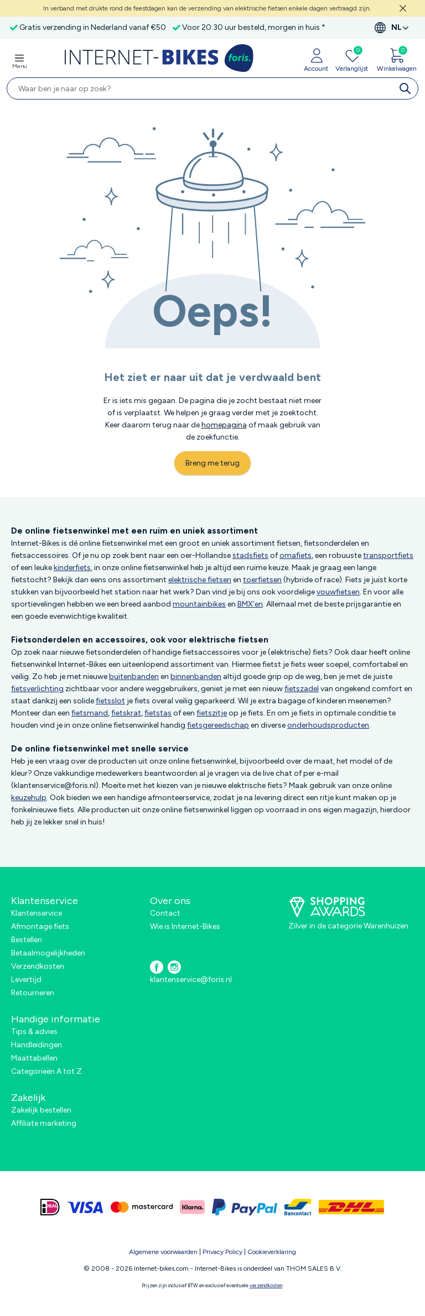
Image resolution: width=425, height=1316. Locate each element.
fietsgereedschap (218, 725)
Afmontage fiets (40, 926)
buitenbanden (134, 676)
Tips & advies (34, 1031)
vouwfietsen (338, 592)
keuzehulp (28, 797)
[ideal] (50, 1207)
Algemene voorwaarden (163, 1252)
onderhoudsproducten (328, 725)
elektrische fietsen (199, 579)
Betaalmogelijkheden (48, 953)
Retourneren (32, 993)
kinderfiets (72, 567)
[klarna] (192, 1207)
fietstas (158, 713)
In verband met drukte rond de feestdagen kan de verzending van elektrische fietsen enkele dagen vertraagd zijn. (207, 8)
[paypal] (244, 1207)
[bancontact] (298, 1207)
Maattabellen (34, 1058)
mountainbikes (199, 604)
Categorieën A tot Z (46, 1071)
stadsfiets (250, 555)
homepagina (224, 425)
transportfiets (388, 555)
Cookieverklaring (271, 1252)
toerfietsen (262, 579)
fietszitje (211, 713)
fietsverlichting (37, 688)
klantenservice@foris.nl (191, 979)
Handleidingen (36, 1044)
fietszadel (301, 688)
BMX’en (250, 604)
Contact (165, 913)
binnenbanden (195, 676)
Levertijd (26, 979)
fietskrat (126, 713)
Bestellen (26, 939)
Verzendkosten (37, 966)
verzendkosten (266, 1285)
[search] (407, 88)
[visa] (85, 1207)
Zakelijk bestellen (41, 1110)
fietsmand (89, 713)
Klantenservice (36, 913)
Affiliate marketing (43, 1123)
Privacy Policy (222, 1252)
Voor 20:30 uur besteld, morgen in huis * (253, 27)
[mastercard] (142, 1207)
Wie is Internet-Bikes (185, 926)
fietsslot (110, 701)
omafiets (295, 555)
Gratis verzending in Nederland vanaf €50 (92, 27)
